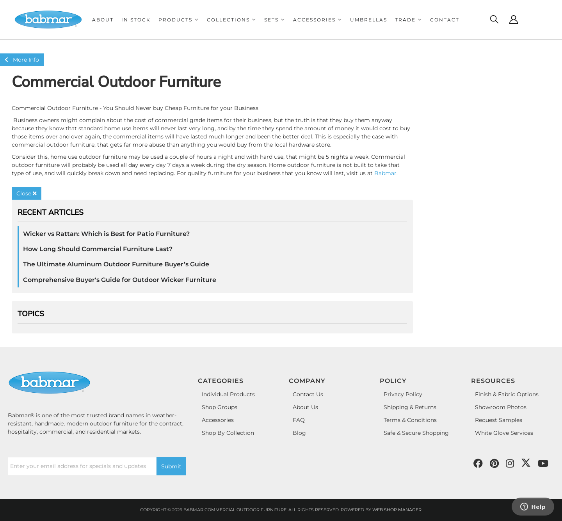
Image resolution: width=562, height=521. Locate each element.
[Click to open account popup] (513, 19)
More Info (22, 59)
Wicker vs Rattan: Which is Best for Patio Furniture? (106, 233)
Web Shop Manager (397, 509)
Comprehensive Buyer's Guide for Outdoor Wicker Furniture (119, 280)
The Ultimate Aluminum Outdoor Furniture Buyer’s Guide (116, 264)
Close (26, 193)
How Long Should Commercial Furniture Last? (98, 249)
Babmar (385, 173)
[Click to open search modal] (494, 19)
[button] (179, 20)
